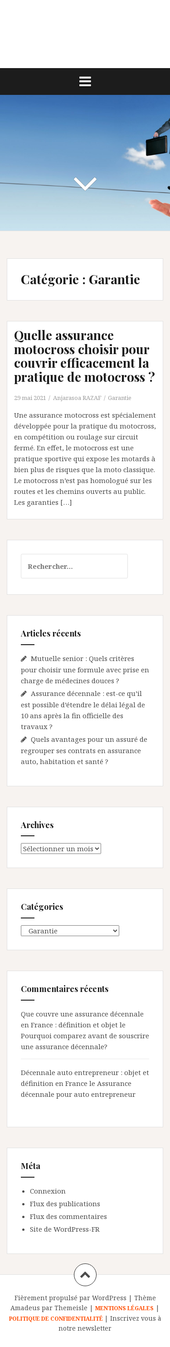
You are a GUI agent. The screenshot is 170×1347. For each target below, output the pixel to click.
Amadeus (25, 1307)
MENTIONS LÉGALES (124, 1308)
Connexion (48, 1190)
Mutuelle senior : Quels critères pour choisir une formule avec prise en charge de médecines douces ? (85, 669)
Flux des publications (65, 1203)
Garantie (119, 398)
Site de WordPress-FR (65, 1229)
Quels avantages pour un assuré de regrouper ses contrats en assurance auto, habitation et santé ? (84, 750)
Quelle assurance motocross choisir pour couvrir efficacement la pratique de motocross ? (84, 355)
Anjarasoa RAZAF (77, 398)
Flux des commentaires (68, 1216)
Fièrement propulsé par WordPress (70, 1297)
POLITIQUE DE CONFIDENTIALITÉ (56, 1318)
